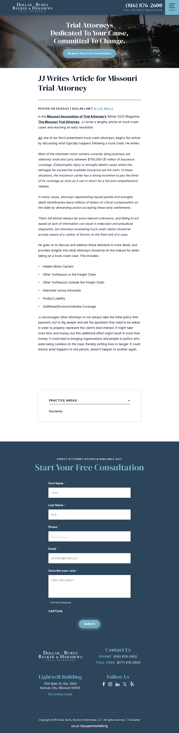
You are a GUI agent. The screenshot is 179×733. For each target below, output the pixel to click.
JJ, (40, 138)
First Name (57, 483)
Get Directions (60, 694)
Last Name (56, 505)
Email (53, 548)
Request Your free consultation (89, 53)
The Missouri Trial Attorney (58, 122)
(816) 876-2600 (144, 5)
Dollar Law (81, 108)
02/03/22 (62, 108)
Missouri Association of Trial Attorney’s (76, 116)
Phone (53, 527)
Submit (89, 624)
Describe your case (63, 570)
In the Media (103, 108)
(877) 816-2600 (129, 662)
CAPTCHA (55, 611)
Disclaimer (56, 411)
